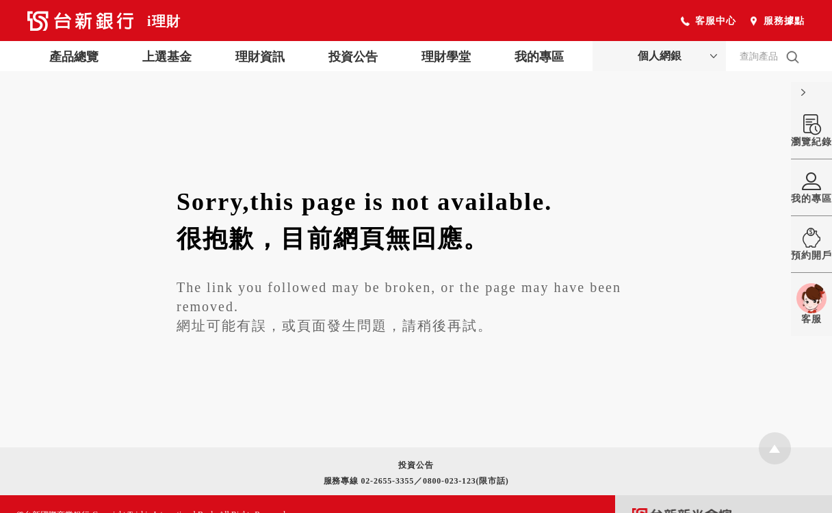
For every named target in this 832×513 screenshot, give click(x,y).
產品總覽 (74, 57)
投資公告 (353, 57)
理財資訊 (260, 57)
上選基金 (167, 57)
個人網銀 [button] (659, 56)
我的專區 (539, 57)
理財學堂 (446, 57)
